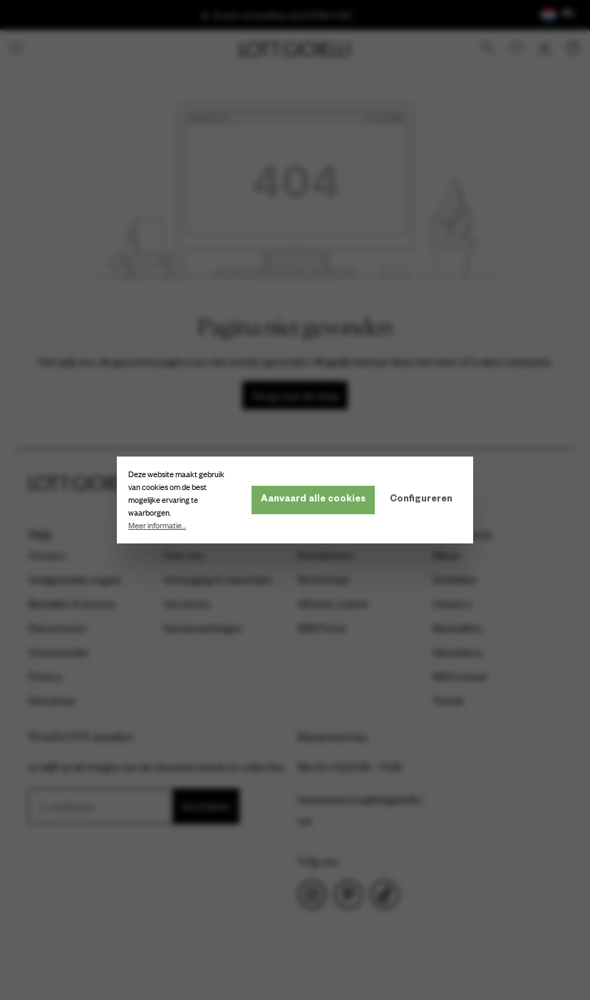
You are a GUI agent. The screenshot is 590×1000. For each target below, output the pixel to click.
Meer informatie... (157, 525)
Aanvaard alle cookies (313, 500)
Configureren (421, 500)
